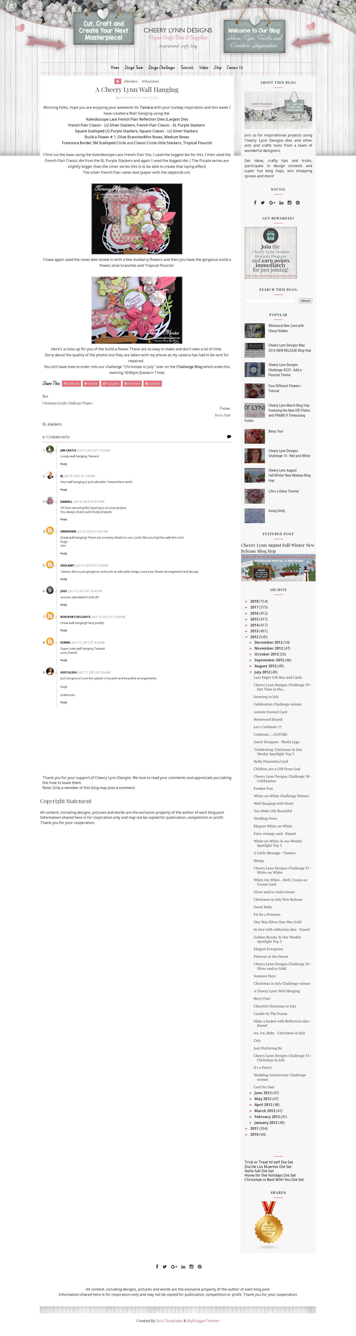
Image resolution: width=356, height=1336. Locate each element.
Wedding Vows (254, 826)
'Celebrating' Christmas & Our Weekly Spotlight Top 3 (267, 759)
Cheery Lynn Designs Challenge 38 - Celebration (272, 786)
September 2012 (259, 667)
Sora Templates (169, 1328)
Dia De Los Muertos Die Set (257, 1174)
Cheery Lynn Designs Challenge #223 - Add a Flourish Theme (274, 377)
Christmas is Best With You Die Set (263, 1187)
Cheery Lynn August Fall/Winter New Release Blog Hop (279, 483)
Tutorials (187, 74)
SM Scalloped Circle (108, 150)
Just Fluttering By (257, 1055)
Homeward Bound (257, 726)
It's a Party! (252, 1074)
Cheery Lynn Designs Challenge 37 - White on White (272, 877)
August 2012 (255, 673)
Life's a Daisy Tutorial (273, 499)
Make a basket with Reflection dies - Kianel (272, 1030)
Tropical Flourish (196, 150)
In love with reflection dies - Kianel (271, 937)
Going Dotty (266, 518)
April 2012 (253, 1112)
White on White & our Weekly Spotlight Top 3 (267, 850)
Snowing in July (255, 704)
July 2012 (252, 679)
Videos (203, 74)
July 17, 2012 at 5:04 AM (108, 684)
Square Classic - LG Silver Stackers (168, 139)
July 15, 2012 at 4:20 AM (102, 655)
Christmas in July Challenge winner (271, 990)
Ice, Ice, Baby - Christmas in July (268, 1040)
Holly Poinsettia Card (260, 768)
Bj (75, 484)
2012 (244, 644)
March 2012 (254, 1118)
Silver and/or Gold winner (263, 899)
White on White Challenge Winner (271, 803)
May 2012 (253, 1106)
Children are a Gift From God (266, 776)
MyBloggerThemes (203, 1328)
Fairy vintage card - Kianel (264, 841)
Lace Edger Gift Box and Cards (267, 684)
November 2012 (258, 655)
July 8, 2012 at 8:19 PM (102, 510)
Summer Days (254, 983)
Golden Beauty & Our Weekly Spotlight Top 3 (266, 946)
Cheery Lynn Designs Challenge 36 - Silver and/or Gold (272, 973)
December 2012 (258, 649)
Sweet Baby (252, 914)
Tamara (159, 115)
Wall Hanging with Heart (263, 810)
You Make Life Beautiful (262, 818)
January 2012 (256, 1130)
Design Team (134, 74)
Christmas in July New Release (267, 906)
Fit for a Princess (256, 921)
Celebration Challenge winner (267, 711)
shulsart (81, 573)
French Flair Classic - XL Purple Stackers (170, 133)
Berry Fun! (251, 1005)
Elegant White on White (262, 833)
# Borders (130, 89)
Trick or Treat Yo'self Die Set (258, 1169)
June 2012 (253, 1100)
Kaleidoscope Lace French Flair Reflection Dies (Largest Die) (136, 127)
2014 (244, 632)
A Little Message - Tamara (264, 860)
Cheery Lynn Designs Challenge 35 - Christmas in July (272, 1065)
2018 (244, 608)
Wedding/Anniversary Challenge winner (269, 1084)
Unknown (82, 539)
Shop (217, 74)
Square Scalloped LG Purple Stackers (105, 139)
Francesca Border (75, 150)
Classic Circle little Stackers (156, 150)
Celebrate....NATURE (260, 741)
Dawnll (80, 510)
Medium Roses (175, 145)
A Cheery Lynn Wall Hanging (266, 998)
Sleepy (248, 868)
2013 (244, 638)
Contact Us (235, 74)
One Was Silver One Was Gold (267, 929)
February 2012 (257, 1124)
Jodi (77, 603)
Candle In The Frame (260, 1021)
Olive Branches (130, 145)
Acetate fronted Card (260, 719)
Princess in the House (260, 963)
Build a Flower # (98, 145)
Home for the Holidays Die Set (259, 1182)
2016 (244, 620)
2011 (244, 1135)
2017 (244, 614)
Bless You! (265, 439)
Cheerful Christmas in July (264, 1013)
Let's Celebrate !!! (257, 734)
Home (115, 74)
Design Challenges (161, 74)
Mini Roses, (152, 145)
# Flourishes (149, 89)
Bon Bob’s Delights (89, 629)
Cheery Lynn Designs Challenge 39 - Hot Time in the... (272, 694)
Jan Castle (82, 458)
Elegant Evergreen (257, 956)
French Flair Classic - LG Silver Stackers (100, 133)
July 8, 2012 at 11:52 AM (107, 458)
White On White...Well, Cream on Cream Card (270, 889)
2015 (244, 626)
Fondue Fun (252, 795)
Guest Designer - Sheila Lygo (266, 749)
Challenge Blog (201, 386)
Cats (246, 1048)
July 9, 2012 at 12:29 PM (106, 573)
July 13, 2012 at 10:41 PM (99, 603)
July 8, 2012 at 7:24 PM (93, 484)
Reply (77, 471)
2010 (244, 1141)
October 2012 (256, 661)
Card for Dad (253, 1094)
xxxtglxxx (82, 684)
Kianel (79, 655)
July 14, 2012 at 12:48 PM (122, 629)
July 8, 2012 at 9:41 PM (106, 539)
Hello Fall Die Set (248, 1178)
